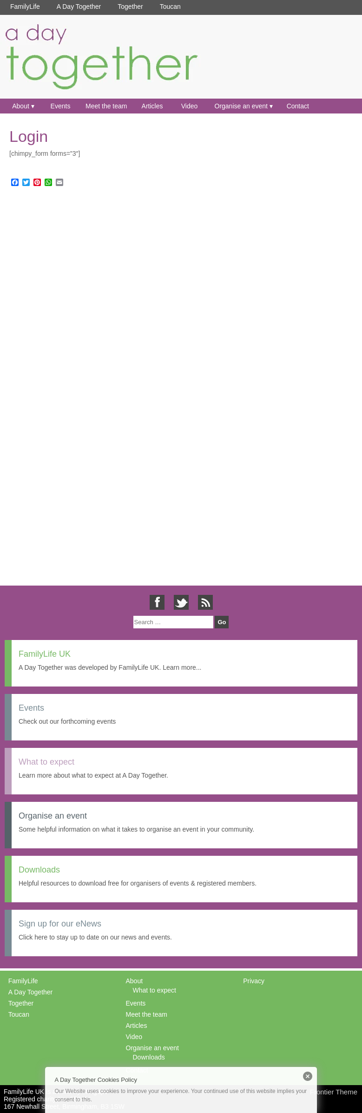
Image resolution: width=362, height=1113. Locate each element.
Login (28, 136)
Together (130, 6)
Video (189, 106)
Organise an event (241, 106)
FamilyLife (25, 6)
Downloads (149, 1057)
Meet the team (106, 106)
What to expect (154, 990)
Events (61, 106)
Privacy (253, 981)
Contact (298, 106)
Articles (152, 106)
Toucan (170, 6)
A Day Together (79, 6)
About (20, 106)
